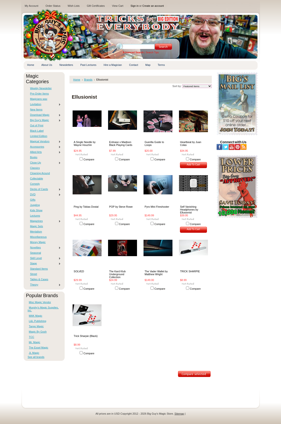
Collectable (36, 178)
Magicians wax (38, 98)
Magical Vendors (44, 141)
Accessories (44, 147)
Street (33, 274)
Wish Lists (74, 5)
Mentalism (36, 231)
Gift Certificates (96, 5)
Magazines (44, 221)
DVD (44, 194)
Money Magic (38, 242)
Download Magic (44, 115)
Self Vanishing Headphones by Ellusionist (189, 209)
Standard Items (39, 268)
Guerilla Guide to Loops (154, 143)
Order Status (53, 5)
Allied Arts (44, 152)
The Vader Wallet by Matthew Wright (156, 273)
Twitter (226, 147)
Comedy (35, 183)
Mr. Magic (34, 342)
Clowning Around (40, 173)
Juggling (35, 205)
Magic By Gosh (38, 331)
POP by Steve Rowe (121, 206)
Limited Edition (38, 136)
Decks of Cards (44, 189)
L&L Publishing (37, 321)
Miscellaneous (38, 236)
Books (33, 157)
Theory (44, 285)
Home (76, 79)
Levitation (44, 104)
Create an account (153, 5)
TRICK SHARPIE (190, 271)
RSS (244, 147)
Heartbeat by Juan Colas (190, 143)
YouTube (232, 147)
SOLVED (79, 271)
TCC (31, 336)
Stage (44, 263)
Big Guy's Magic (44, 120)
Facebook (220, 147)
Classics (35, 167)
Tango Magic (36, 326)
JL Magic (34, 352)
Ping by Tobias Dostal (86, 206)
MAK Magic (35, 315)
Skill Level (44, 258)
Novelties (44, 247)
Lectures (35, 215)
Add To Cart (193, 164)
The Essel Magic (38, 347)
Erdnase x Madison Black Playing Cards (120, 143)
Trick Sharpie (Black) (86, 336)
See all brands (36, 357)
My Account (31, 5)
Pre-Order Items (39, 93)
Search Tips (152, 52)
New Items (36, 109)
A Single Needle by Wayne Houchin (85, 143)
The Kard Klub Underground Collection (117, 274)
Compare (88, 159)
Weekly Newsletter (41, 88)
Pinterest (238, 147)
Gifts (32, 199)
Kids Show (36, 210)
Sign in (134, 5)
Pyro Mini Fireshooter (157, 206)
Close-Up (44, 162)
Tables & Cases (39, 279)
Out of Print (36, 125)
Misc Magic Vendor (40, 302)
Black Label (37, 130)
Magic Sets (36, 226)
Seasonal (35, 252)
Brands (88, 79)
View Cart (117, 5)
